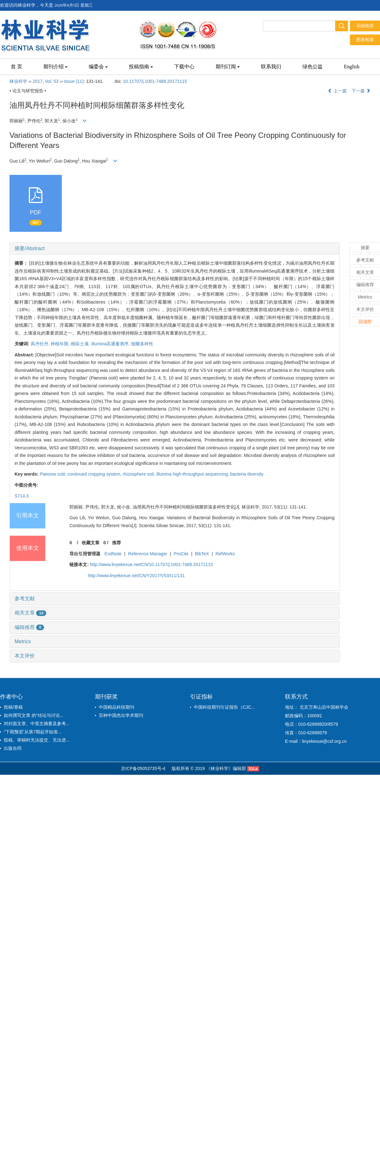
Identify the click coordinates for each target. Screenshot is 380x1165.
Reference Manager (148, 553)
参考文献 (25, 598)
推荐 (116, 542)
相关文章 (30, 612)
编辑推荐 (29, 627)
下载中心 (184, 66)
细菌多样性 (142, 343)
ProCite (181, 553)
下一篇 (361, 90)
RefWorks (225, 553)
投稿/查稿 (13, 707)
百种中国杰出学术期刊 (121, 715)
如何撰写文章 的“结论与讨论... (33, 715)
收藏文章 (90, 542)
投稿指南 (141, 66)
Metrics (23, 641)
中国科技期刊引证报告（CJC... (224, 707)
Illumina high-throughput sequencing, (193, 474)
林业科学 (18, 81)
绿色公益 (312, 66)
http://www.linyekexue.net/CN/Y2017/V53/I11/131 (136, 575)
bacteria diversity (246, 474)
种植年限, (61, 343)
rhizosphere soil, (139, 474)
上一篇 (337, 90)
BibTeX (202, 553)
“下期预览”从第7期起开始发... (33, 731)
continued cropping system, (95, 474)
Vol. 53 (52, 81)
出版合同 (13, 748)
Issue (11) (74, 81)
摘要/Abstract (30, 248)
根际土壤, (81, 343)
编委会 (98, 66)
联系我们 (271, 66)
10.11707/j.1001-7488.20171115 (155, 81)
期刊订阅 (228, 66)
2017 (37, 81)
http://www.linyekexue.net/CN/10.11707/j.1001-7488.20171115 (151, 564)
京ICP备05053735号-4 (143, 768)
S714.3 (21, 495)
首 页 (16, 66)
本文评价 (25, 655)
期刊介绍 (55, 66)
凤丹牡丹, (41, 343)
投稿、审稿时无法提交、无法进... (37, 740)
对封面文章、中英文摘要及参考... (37, 723)
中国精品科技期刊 (116, 707)
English (351, 66)
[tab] (174, 249)
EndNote (113, 553)
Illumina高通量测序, (111, 343)
